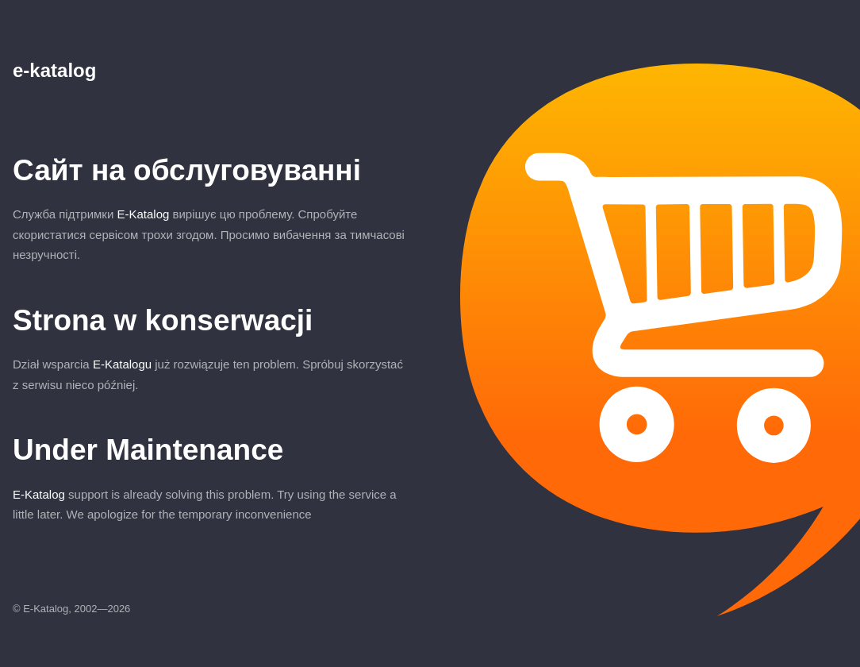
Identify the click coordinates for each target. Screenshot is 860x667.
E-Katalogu (122, 364)
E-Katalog (143, 214)
